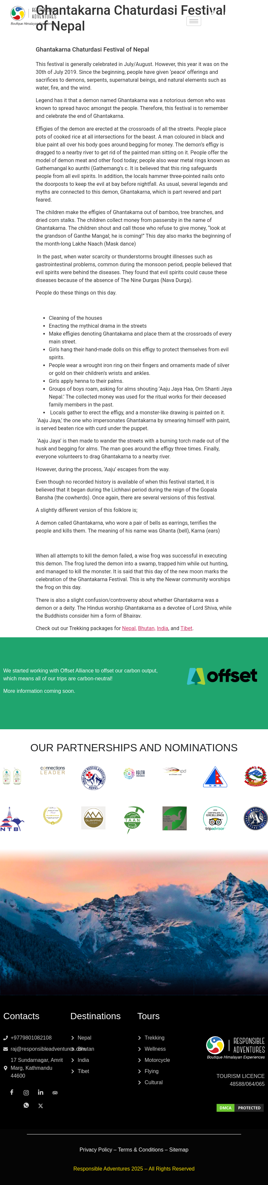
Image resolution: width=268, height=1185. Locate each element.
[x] (242, 22)
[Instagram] (227, 13)
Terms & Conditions (140, 1149)
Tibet (186, 628)
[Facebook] (213, 14)
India (162, 628)
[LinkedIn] (242, 14)
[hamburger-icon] (193, 21)
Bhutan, (147, 628)
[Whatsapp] (227, 22)
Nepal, (129, 628)
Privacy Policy (96, 1149)
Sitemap (178, 1149)
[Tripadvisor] (256, 13)
